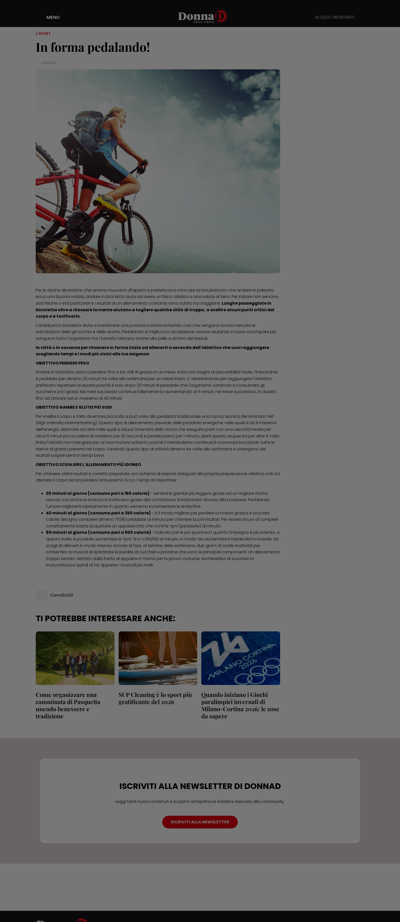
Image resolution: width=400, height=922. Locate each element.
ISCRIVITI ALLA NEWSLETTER (200, 822)
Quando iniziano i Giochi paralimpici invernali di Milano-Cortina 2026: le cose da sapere (240, 705)
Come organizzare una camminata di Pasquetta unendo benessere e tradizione (68, 705)
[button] (49, 17)
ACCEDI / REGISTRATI (334, 17)
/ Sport (43, 33)
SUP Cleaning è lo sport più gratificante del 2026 (155, 698)
